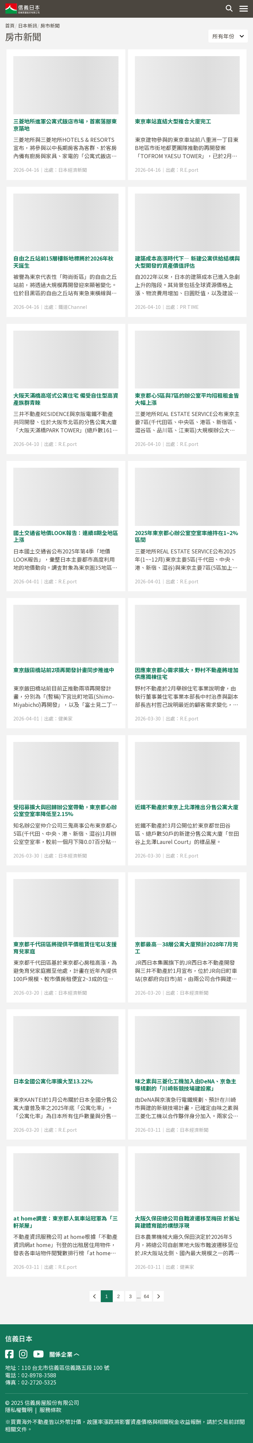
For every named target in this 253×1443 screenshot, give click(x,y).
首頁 (10, 25)
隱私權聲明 (18, 1410)
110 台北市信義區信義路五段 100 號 (65, 1367)
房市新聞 (50, 25)
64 (146, 1296)
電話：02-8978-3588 (30, 1375)
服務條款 (50, 1410)
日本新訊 (27, 25)
